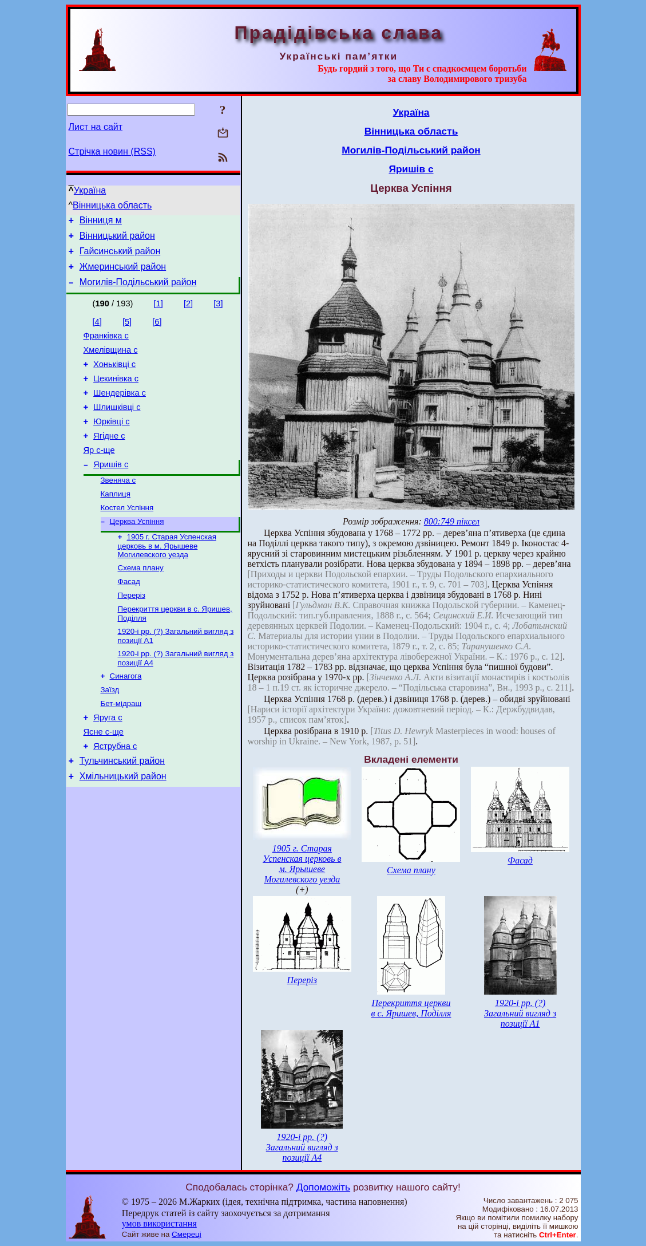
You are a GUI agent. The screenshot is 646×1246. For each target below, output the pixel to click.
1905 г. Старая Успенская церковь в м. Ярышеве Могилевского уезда (167, 577)
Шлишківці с (116, 426)
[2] (188, 312)
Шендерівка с (119, 410)
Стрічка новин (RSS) (112, 151)
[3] (218, 312)
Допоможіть (323, 1187)
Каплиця (115, 522)
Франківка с (106, 345)
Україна (90, 190)
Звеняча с (118, 507)
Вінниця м (101, 222)
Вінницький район (117, 239)
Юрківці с (111, 442)
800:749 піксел (451, 521)
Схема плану (141, 600)
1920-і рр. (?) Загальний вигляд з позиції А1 (520, 1013)
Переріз (131, 630)
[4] (97, 330)
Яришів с (110, 490)
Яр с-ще (99, 474)
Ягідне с (109, 458)
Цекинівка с (115, 394)
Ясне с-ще (104, 777)
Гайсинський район (120, 256)
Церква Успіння (137, 551)
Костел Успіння (127, 537)
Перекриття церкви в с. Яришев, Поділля (411, 1008)
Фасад (129, 615)
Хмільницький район (123, 826)
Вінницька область (112, 205)
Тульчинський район (122, 809)
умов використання (159, 1223)
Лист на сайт (96, 127)
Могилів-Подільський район (138, 290)
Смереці (186, 1234)
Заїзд (110, 730)
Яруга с (107, 761)
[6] (156, 330)
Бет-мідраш (121, 745)
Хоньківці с (114, 378)
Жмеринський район (123, 273)
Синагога (126, 715)
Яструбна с (115, 793)
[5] (127, 330)
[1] (158, 312)
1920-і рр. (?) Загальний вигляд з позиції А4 (302, 1147)
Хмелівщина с (111, 361)
